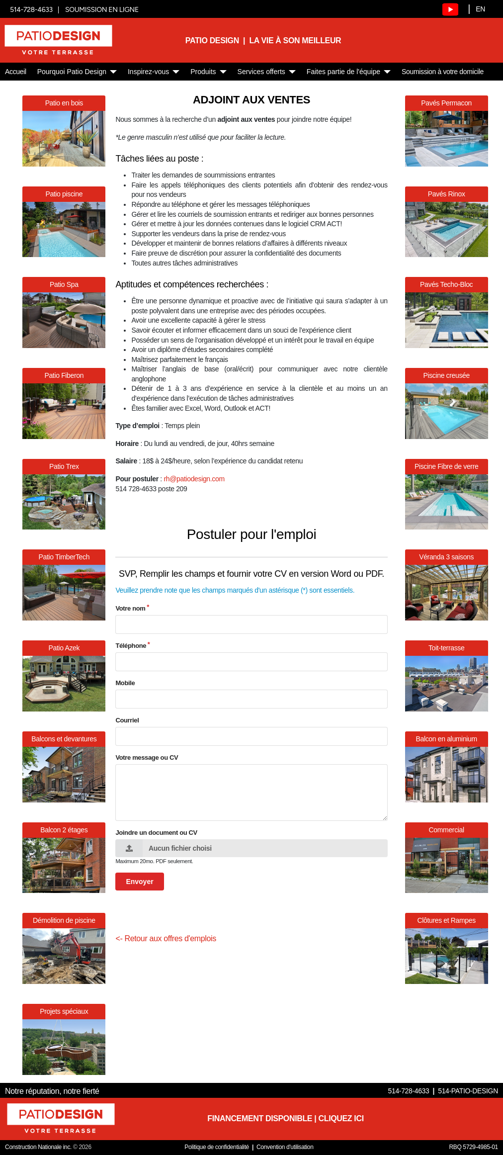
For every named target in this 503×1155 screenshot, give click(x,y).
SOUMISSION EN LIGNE (102, 9)
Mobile (125, 683)
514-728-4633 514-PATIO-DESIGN (443, 1091)
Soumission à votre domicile (443, 72)
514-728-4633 (31, 9)
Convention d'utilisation (285, 1147)
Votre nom (130, 608)
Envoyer (139, 882)
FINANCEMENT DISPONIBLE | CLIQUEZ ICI (285, 1118)
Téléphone (130, 645)
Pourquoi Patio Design (71, 72)
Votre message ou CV (146, 757)
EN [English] (480, 9)
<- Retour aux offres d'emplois (165, 938)
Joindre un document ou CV (156, 832)
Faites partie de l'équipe (343, 72)
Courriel (127, 720)
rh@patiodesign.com (194, 479)
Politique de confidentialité (216, 1147)
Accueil (15, 72)
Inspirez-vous (148, 72)
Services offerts (261, 72)
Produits (203, 72)
